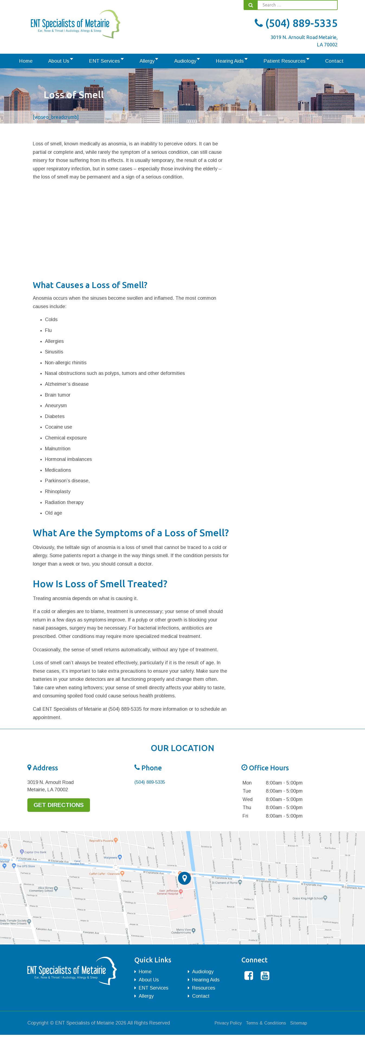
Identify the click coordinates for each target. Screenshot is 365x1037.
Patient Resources (272, 61)
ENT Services (113, 61)
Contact (316, 61)
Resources (203, 989)
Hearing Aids (223, 61)
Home (46, 61)
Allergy (150, 61)
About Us (73, 61)
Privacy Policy (230, 1025)
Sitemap (305, 1025)
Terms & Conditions (270, 1025)
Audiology (184, 61)
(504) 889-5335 (296, 23)
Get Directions (62, 807)
